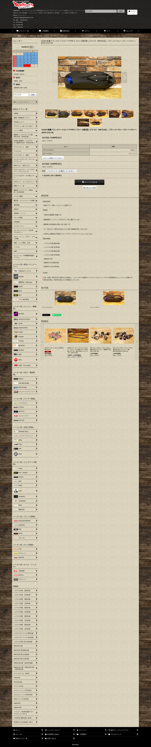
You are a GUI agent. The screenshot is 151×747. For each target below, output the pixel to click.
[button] (54, 77)
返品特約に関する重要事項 (52, 175)
